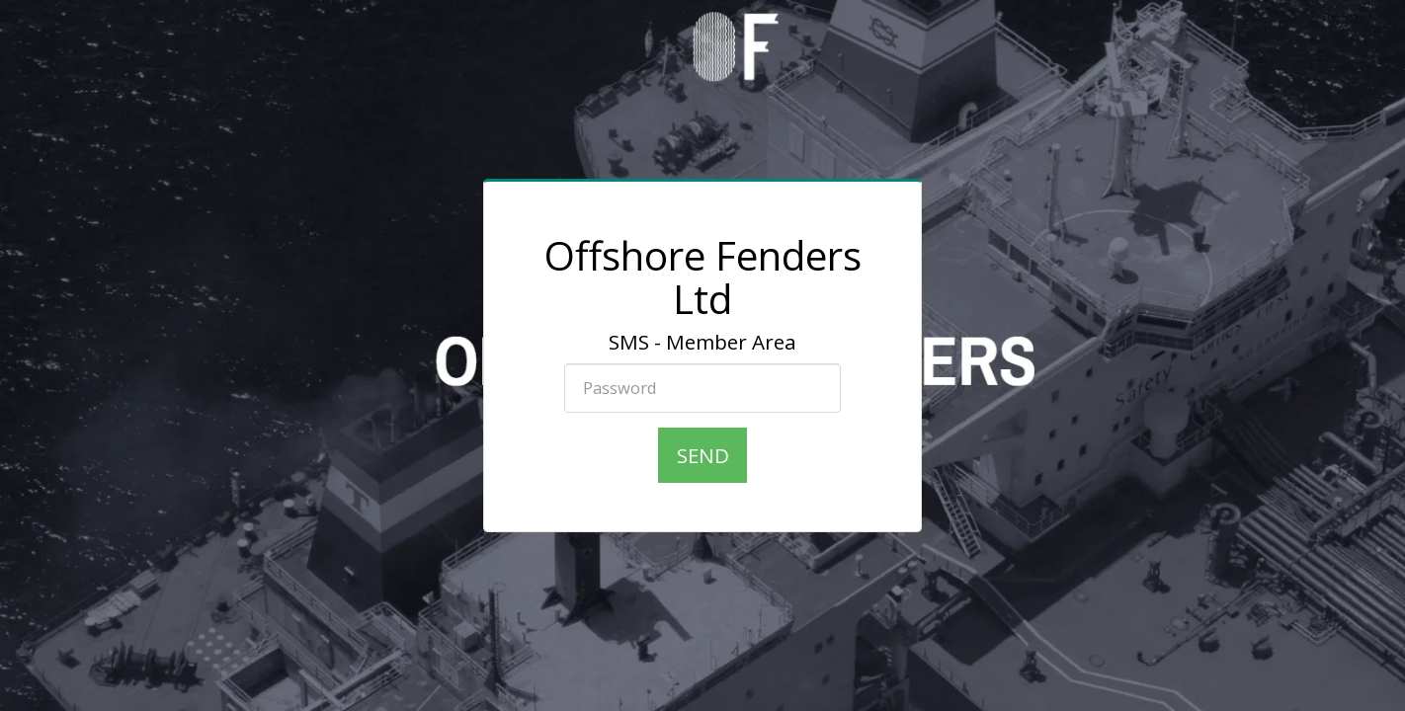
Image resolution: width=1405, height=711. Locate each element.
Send (703, 455)
